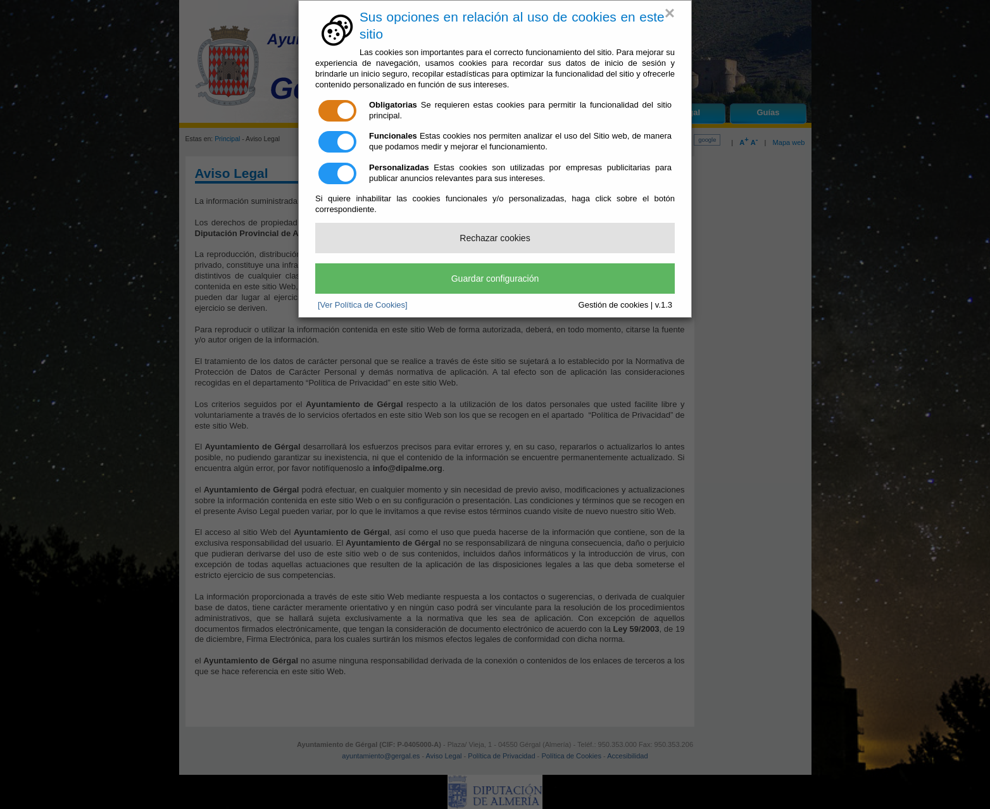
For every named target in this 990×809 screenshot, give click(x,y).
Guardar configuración (495, 278)
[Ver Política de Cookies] (363, 305)
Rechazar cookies (495, 238)
